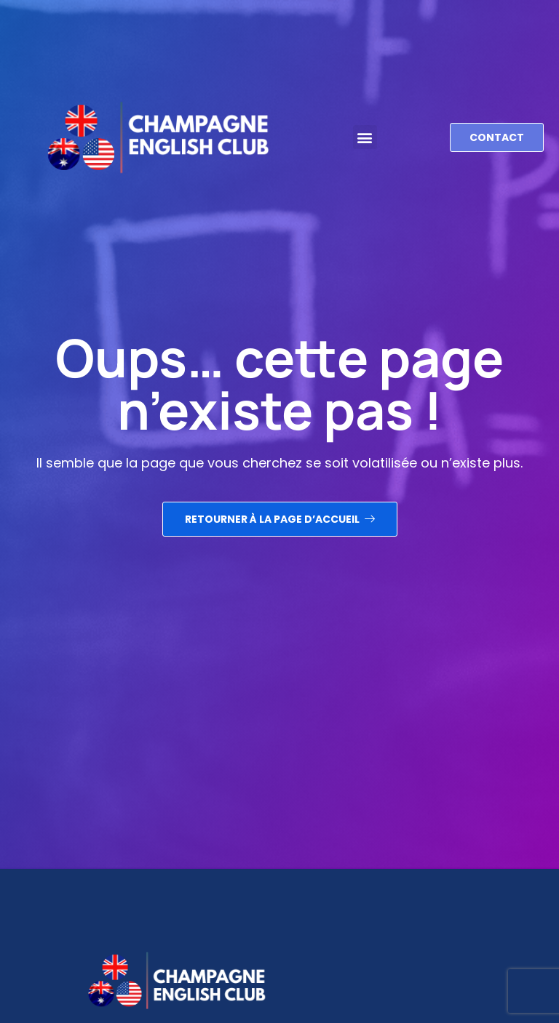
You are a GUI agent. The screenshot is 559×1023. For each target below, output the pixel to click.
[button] (365, 128)
